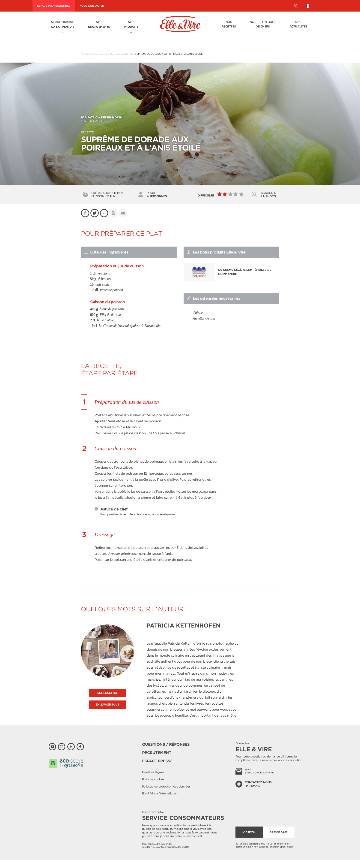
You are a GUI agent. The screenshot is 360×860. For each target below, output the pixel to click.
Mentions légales (153, 772)
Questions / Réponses (166, 744)
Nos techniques (263, 24)
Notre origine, (62, 24)
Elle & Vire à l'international (159, 793)
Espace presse (157, 761)
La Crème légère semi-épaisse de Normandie (244, 272)
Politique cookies (153, 779)
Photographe (180, 119)
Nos (99, 24)
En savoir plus (107, 704)
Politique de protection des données (166, 786)
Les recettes (124, 53)
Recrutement (156, 753)
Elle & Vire (106, 53)
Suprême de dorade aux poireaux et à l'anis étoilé (169, 53)
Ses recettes (107, 692)
